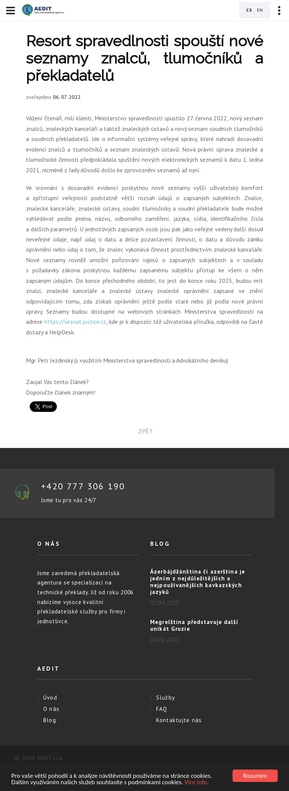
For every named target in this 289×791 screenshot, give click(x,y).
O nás (51, 708)
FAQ (161, 708)
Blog (49, 720)
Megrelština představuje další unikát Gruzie (194, 625)
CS (249, 10)
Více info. (196, 782)
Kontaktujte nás (179, 720)
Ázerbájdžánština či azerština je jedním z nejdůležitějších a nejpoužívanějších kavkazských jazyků (197, 581)
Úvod (50, 697)
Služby (165, 697)
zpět (145, 431)
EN (260, 10)
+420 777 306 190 (83, 486)
